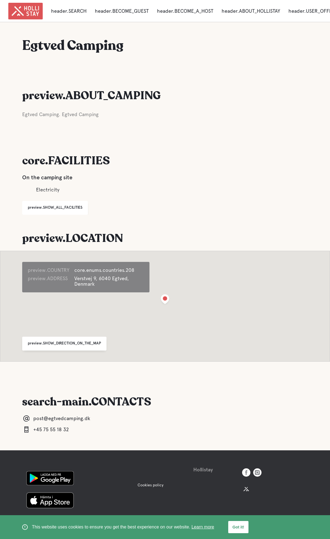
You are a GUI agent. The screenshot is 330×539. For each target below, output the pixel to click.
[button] (165, 300)
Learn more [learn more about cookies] (202, 527)
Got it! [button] (238, 527)
